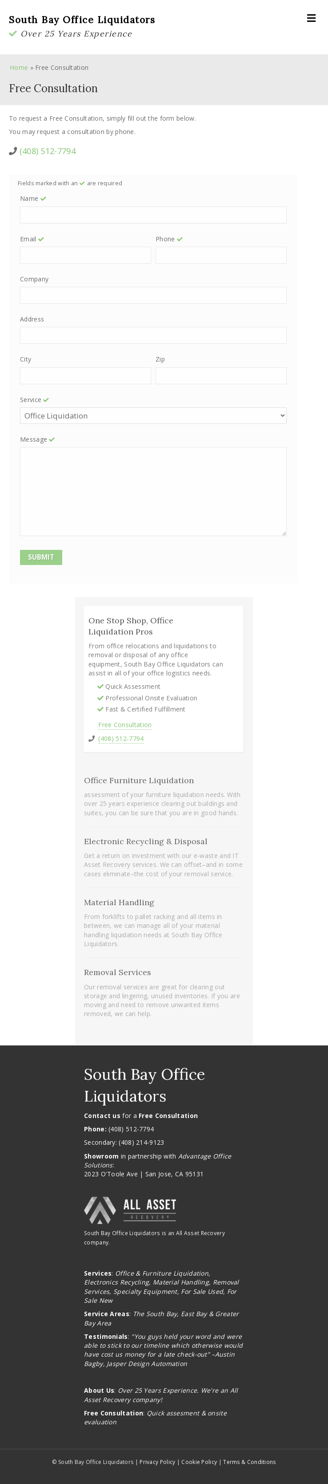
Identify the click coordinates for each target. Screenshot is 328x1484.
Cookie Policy (199, 1462)
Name (34, 198)
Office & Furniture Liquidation (161, 1273)
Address (32, 319)
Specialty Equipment (145, 1291)
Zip (160, 359)
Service (35, 399)
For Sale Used (202, 1291)
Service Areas (106, 1313)
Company (34, 279)
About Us (99, 1390)
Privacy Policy (157, 1462)
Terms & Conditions (249, 1462)
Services (98, 1273)
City (25, 359)
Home (19, 67)
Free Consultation (125, 724)
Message (38, 439)
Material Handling (181, 1282)
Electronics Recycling (116, 1282)
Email (32, 239)
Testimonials (106, 1336)
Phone (170, 239)
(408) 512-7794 (48, 151)
